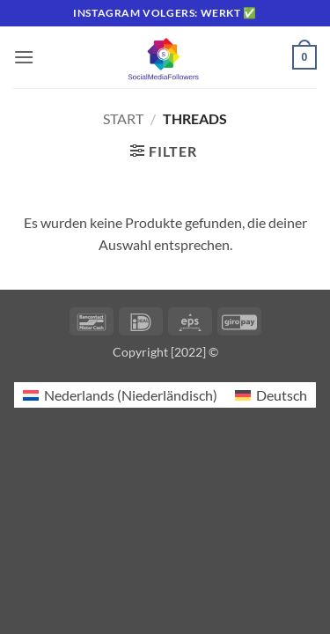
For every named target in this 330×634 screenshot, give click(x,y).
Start (123, 118)
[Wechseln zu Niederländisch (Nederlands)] (120, 395)
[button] (23, 56)
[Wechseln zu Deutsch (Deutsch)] (271, 395)
